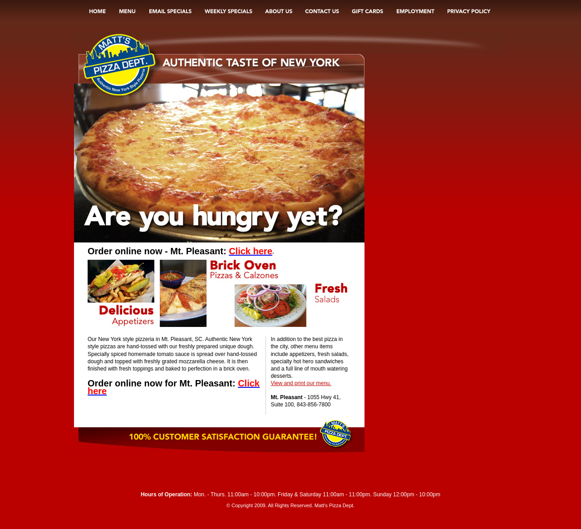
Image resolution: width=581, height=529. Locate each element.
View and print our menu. (301, 383)
